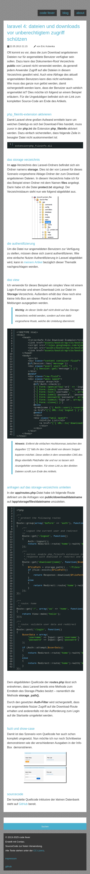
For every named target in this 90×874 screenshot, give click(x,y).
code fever (47, 13)
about (80, 13)
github (8, 866)
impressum (11, 858)
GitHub (23, 803)
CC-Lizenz (38, 850)
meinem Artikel (33, 262)
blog (65, 13)
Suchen (44, 826)
